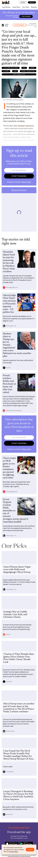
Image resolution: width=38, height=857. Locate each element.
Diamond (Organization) (28, 71)
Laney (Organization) (19, 74)
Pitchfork (6, 71)
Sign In (23, 2)
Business (34, 7)
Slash (15, 71)
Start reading (26, 16)
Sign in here (26, 182)
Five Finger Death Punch (11, 67)
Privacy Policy (13, 851)
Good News (16, 7)
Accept (30, 849)
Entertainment (19, 25)
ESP (24, 67)
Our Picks (25, 7)
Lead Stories (6, 7)
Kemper (32, 67)
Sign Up (32, 2)
